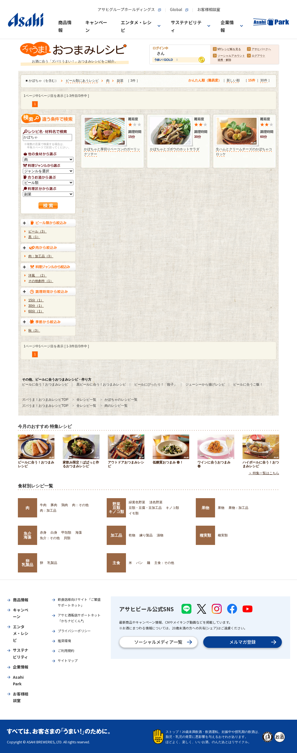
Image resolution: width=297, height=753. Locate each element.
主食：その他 (164, 563)
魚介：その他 (50, 538)
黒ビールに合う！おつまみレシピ (101, 384)
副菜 (120, 81)
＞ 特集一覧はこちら (264, 473)
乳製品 (52, 563)
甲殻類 (66, 532)
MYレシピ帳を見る (229, 49)
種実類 (205, 535)
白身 (54, 532)
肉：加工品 (48, 510)
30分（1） (36, 306)
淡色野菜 (156, 502)
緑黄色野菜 (137, 502)
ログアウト (258, 56)
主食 (116, 563)
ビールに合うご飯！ (248, 384)
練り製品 (146, 535)
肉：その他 (80, 505)
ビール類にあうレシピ (82, 81)
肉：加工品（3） (40, 256)
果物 (205, 508)
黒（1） (34, 237)
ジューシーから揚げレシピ (205, 384)
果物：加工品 (238, 508)
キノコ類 (172, 508)
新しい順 (233, 81)
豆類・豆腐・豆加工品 (145, 508)
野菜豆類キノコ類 (116, 508)
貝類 (67, 538)
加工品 (116, 535)
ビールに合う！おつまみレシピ (45, 384)
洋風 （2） (37, 275)
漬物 (160, 535)
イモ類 (134, 513)
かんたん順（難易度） (204, 81)
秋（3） (34, 330)
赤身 (43, 532)
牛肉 (43, 505)
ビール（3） (37, 231)
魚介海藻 (27, 535)
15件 (251, 81)
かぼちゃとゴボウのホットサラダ (174, 149)
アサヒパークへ (261, 49)
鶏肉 (64, 505)
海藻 (78, 532)
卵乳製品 (27, 563)
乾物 (132, 535)
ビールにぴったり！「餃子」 (155, 384)
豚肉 (54, 505)
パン (139, 563)
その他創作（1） (40, 281)
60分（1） (36, 311)
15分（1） (36, 300)
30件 (263, 81)
